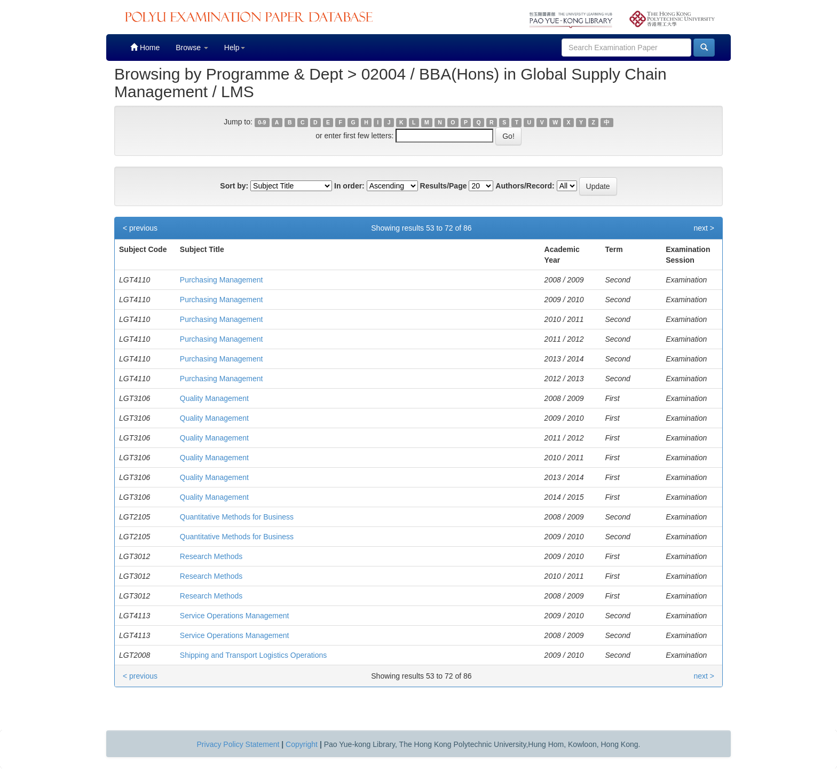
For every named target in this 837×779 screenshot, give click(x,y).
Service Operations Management (234, 615)
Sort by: (234, 186)
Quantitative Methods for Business (237, 517)
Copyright (302, 744)
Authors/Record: (524, 186)
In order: (349, 186)
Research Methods (211, 556)
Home (145, 47)
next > (703, 228)
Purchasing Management (221, 280)
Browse (192, 47)
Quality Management (214, 398)
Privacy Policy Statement (238, 744)
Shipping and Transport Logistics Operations (253, 655)
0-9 (262, 122)
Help (234, 47)
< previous (140, 228)
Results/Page (443, 186)
